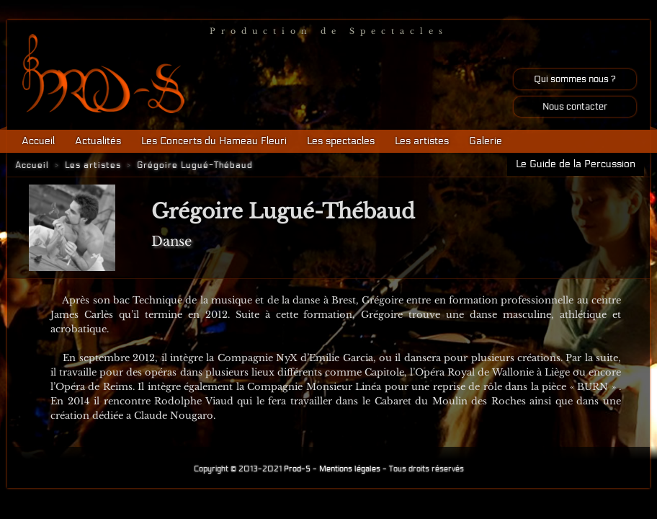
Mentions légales (349, 469)
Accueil (38, 141)
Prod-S (297, 469)
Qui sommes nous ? (575, 79)
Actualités (98, 141)
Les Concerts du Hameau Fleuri (214, 141)
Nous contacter (574, 106)
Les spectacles (341, 141)
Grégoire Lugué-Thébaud (195, 165)
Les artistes (422, 141)
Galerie (485, 141)
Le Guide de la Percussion (575, 164)
